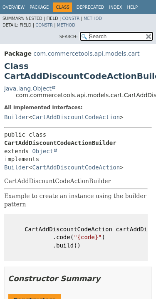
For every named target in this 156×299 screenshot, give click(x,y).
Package (39, 7)
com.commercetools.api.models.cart (86, 53)
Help (132, 7)
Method (93, 18)
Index (115, 7)
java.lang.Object (28, 88)
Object (42, 151)
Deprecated (90, 7)
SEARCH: (68, 36)
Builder (16, 117)
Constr (70, 18)
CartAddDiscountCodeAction (76, 117)
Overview (13, 7)
